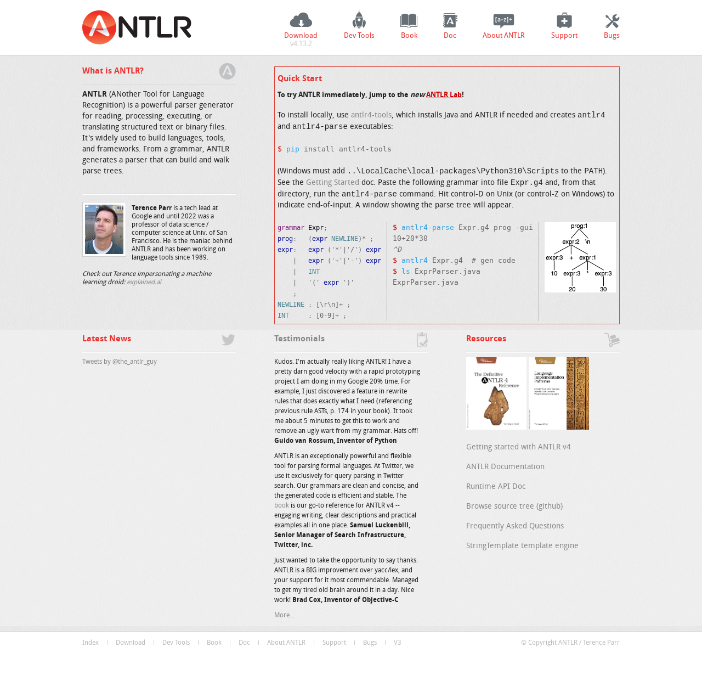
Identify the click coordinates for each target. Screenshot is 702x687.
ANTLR (137, 27)
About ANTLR (504, 36)
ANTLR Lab (444, 95)
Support (564, 36)
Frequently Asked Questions (515, 526)
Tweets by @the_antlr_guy (119, 362)
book (281, 506)
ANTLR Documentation (505, 467)
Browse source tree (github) (514, 507)
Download (301, 41)
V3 (397, 643)
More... (284, 615)
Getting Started (332, 185)
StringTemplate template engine (522, 546)
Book (409, 36)
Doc (450, 36)
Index (90, 643)
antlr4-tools (371, 116)
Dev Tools (359, 36)
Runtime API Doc (495, 487)
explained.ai (144, 282)
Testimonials (299, 339)
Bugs (612, 36)
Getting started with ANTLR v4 (518, 447)
